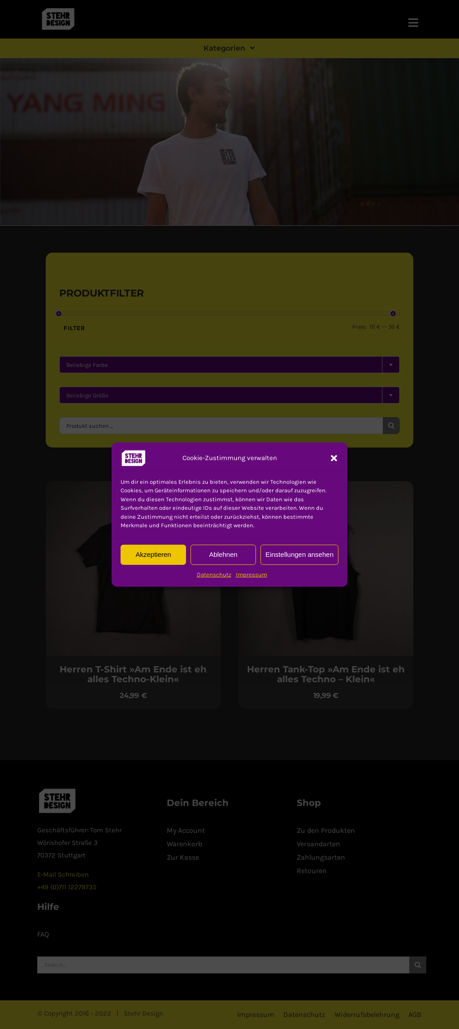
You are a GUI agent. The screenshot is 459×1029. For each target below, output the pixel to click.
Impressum (251, 574)
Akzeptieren (153, 554)
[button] (134, 458)
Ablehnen (223, 554)
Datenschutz (214, 574)
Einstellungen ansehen (299, 554)
